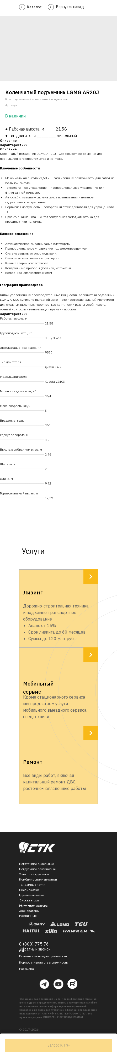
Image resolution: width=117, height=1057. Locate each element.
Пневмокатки (29, 890)
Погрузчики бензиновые (37, 869)
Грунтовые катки (31, 895)
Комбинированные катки (38, 879)
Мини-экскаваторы (33, 905)
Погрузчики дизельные (36, 864)
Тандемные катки (32, 885)
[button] (26, 969)
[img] (37, 847)
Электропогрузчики (34, 874)
